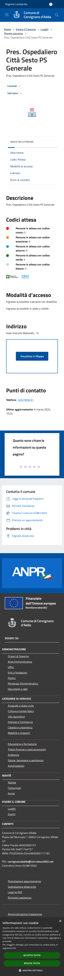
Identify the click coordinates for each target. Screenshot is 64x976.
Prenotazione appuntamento (24, 881)
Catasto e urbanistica (20, 727)
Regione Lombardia (16, 4)
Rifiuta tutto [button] (32, 963)
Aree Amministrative (20, 662)
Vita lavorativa (16, 716)
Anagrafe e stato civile (21, 706)
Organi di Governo (18, 656)
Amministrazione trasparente (25, 914)
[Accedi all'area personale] (50, 4)
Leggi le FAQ (15, 892)
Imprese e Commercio (20, 722)
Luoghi (44, 29)
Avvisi (11, 793)
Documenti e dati (18, 689)
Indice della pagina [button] (21, 141)
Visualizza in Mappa (32, 356)
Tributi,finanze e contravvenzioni (27, 749)
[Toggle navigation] (7, 15)
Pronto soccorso (13, 33)
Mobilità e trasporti (19, 733)
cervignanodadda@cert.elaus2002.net (30, 861)
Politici (12, 678)
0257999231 (26, 400)
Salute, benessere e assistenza (25, 760)
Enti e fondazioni (17, 673)
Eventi (11, 814)
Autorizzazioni (16, 766)
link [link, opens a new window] (14, 948)
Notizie (12, 782)
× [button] (60, 921)
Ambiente (13, 755)
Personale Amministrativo (23, 683)
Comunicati (14, 788)
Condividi (14, 86)
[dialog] (32, 947)
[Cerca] (57, 15)
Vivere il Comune (26, 29)
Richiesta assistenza (19, 898)
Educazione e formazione (22, 744)
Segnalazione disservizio (22, 887)
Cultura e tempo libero (21, 711)
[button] (32, 970)
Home (7, 29)
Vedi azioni (15, 93)
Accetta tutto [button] (31, 955)
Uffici (11, 667)
